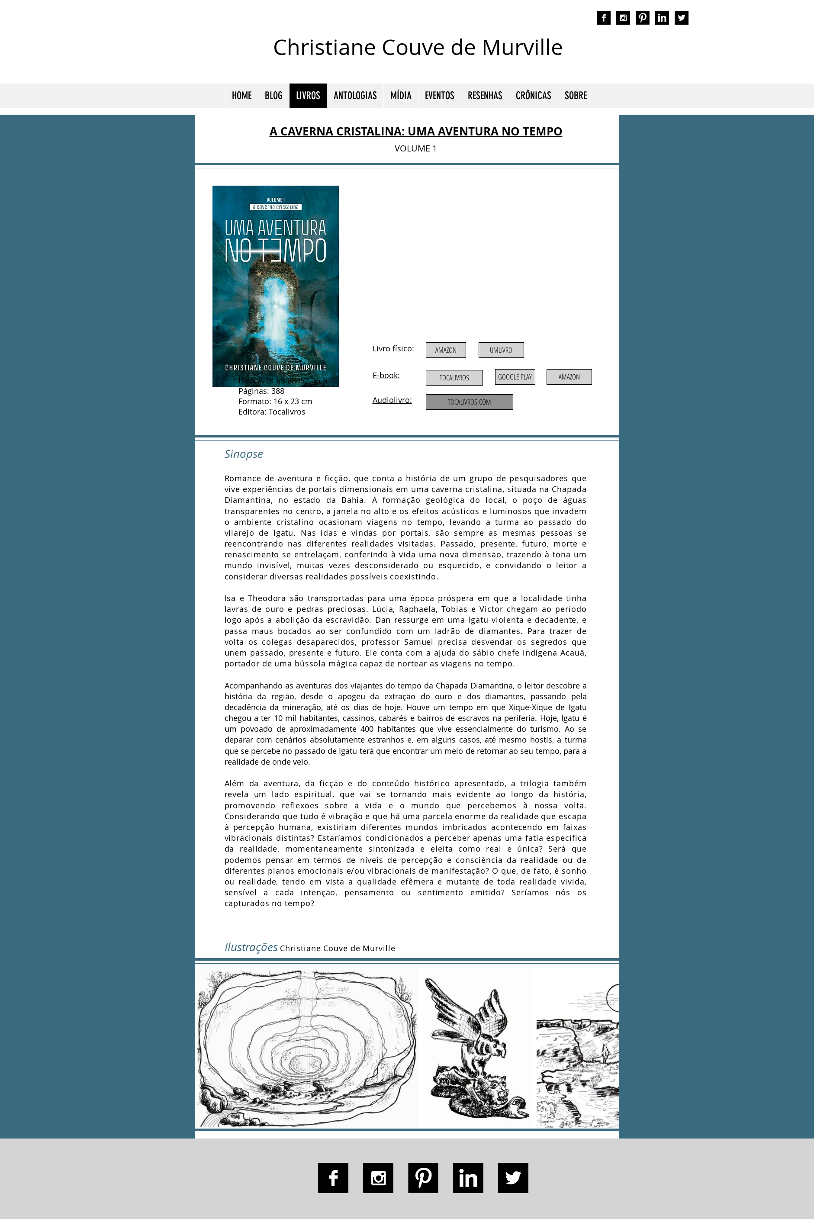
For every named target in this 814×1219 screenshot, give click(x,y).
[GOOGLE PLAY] (515, 377)
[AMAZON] (446, 350)
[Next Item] (604, 1047)
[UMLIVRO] (501, 350)
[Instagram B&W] (623, 18)
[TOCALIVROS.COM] (469, 402)
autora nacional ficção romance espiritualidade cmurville (604, 54)
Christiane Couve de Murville (418, 46)
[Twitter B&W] (682, 18)
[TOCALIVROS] (454, 378)
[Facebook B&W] (604, 18)
